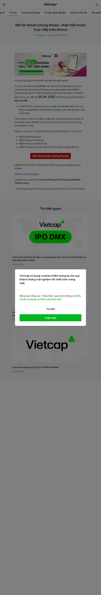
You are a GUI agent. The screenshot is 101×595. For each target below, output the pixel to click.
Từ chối (50, 309)
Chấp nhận (50, 317)
